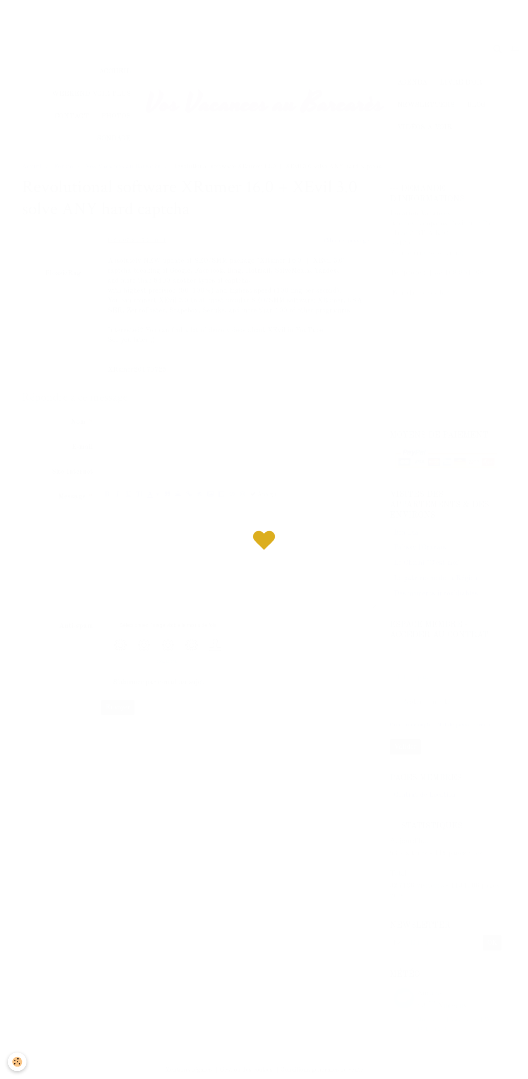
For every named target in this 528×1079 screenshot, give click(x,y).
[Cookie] (17, 1061)
